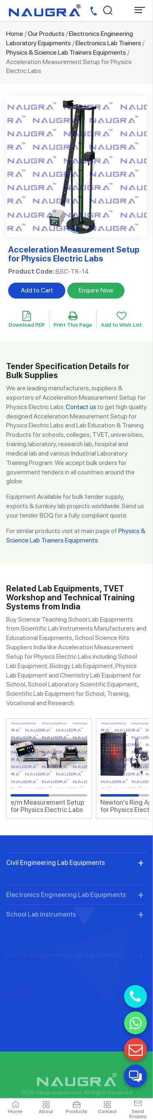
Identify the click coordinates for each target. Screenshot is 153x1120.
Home (14, 34)
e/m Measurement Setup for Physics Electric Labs (47, 806)
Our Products (46, 34)
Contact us (81, 407)
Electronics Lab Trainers (108, 43)
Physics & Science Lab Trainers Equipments (66, 52)
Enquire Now (96, 290)
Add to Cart (37, 290)
